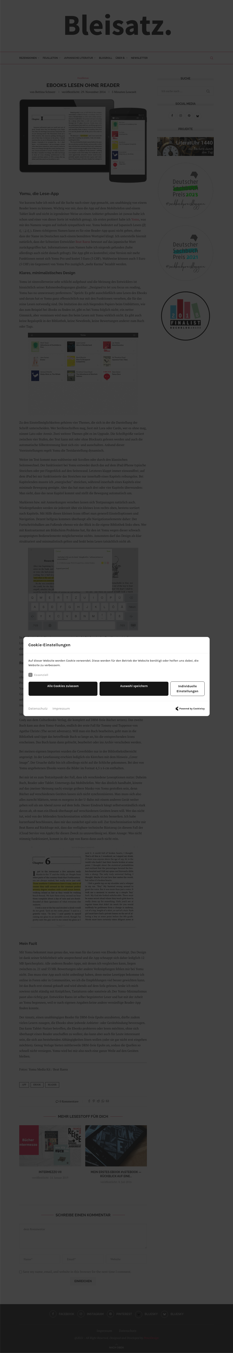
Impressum (61, 707)
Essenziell (38, 678)
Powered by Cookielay (189, 706)
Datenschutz (38, 707)
